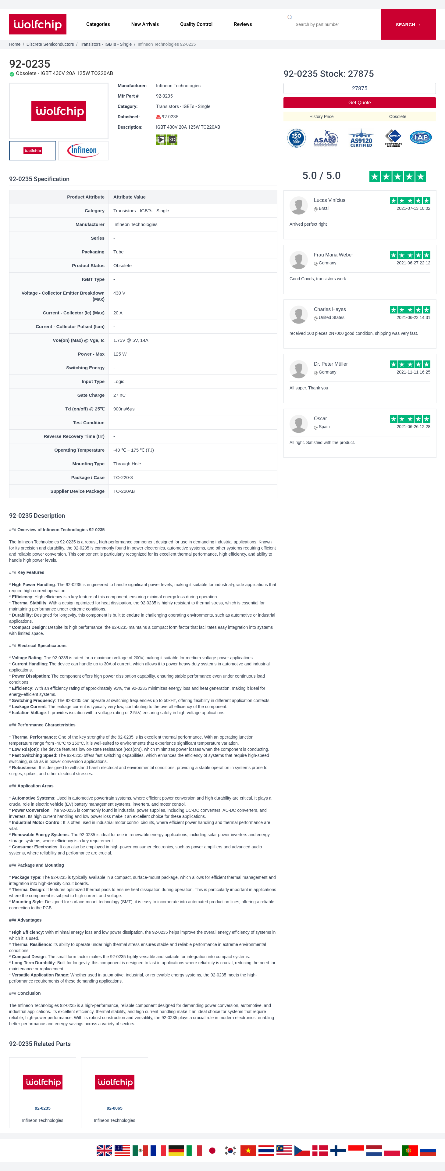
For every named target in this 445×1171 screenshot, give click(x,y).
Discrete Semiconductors (50, 44)
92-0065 (114, 1108)
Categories (98, 24)
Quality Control (196, 24)
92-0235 (164, 96)
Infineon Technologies (178, 85)
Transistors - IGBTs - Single (106, 44)
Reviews (243, 24)
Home (14, 44)
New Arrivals (145, 24)
